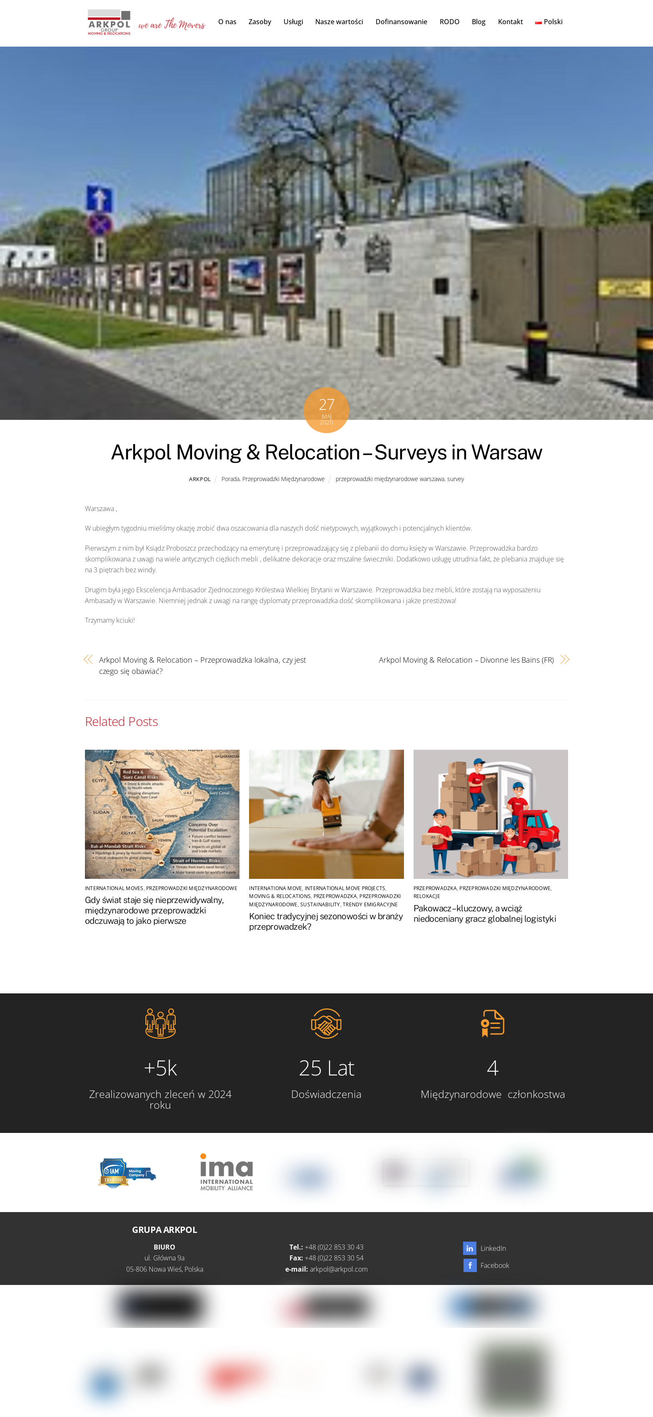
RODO (450, 21)
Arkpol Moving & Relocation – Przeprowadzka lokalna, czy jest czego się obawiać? (202, 665)
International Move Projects (345, 889)
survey (455, 479)
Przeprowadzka (335, 897)
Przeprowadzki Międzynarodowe (283, 479)
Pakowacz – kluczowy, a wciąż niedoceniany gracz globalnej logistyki (485, 913)
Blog (479, 21)
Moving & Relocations (280, 897)
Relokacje (427, 897)
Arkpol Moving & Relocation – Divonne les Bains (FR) (466, 660)
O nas (227, 21)
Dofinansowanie (401, 21)
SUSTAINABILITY (320, 904)
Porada (230, 479)
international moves (114, 889)
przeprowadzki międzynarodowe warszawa (390, 479)
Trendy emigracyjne (370, 904)
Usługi (293, 21)
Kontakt (510, 21)
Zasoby (260, 21)
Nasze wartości (339, 21)
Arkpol (200, 479)
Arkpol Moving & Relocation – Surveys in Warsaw (326, 452)
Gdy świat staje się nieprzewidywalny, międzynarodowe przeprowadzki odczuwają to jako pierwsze (154, 911)
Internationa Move (275, 889)
